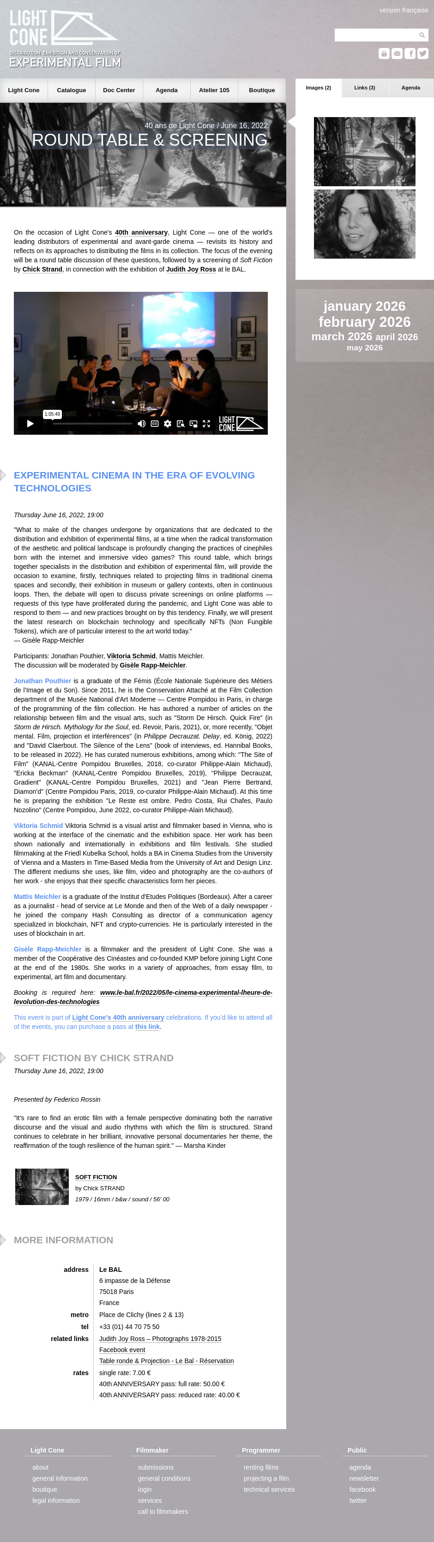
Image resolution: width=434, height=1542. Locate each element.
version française (404, 10)
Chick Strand (42, 269)
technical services (269, 1489)
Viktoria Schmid (131, 656)
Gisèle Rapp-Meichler (153, 665)
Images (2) (318, 87)
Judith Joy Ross (191, 269)
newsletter (364, 1478)
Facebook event (122, 1349)
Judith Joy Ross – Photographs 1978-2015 (160, 1338)
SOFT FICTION (96, 1177)
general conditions (164, 1478)
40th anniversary (141, 232)
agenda (360, 1467)
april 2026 (396, 337)
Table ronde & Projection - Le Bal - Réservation (166, 1361)
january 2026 (365, 305)
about (40, 1467)
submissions (156, 1467)
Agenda (411, 87)
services (150, 1500)
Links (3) (364, 87)
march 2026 (343, 336)
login (145, 1489)
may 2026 (365, 347)
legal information (56, 1500)
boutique (44, 1489)
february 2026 (364, 322)
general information (60, 1478)
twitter (358, 1500)
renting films (261, 1467)
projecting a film (266, 1478)
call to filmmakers (163, 1511)
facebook (363, 1489)
